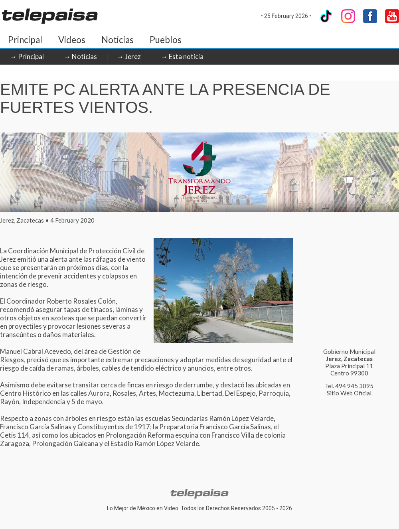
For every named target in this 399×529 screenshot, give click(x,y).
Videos (71, 39)
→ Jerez (129, 56)
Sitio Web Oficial (349, 393)
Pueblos (166, 39)
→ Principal (27, 56)
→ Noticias (80, 56)
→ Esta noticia (182, 56)
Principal (25, 39)
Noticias (117, 39)
